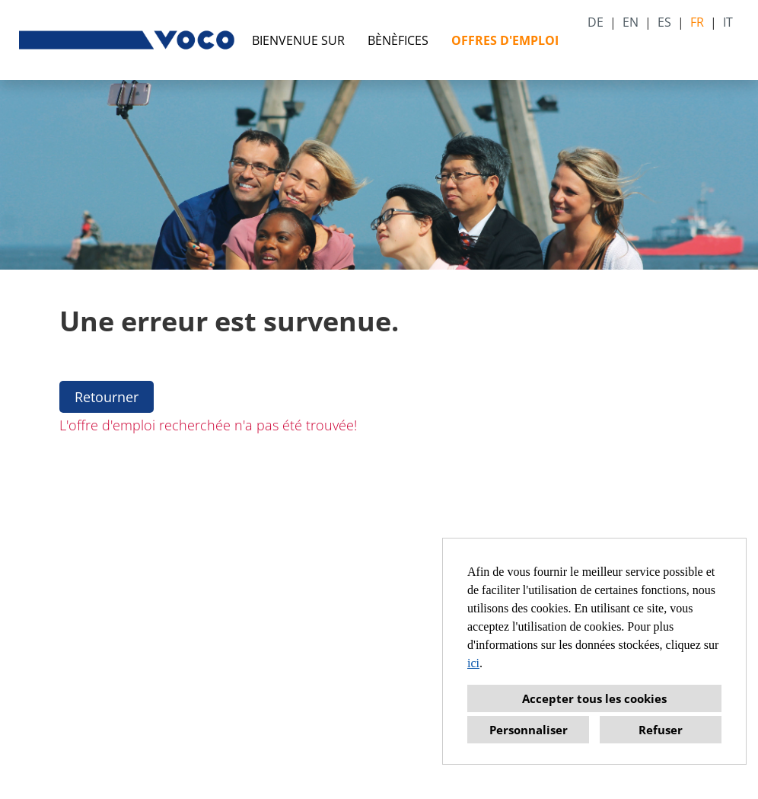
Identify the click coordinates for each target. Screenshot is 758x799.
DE (596, 22)
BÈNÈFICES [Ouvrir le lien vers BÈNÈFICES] (398, 40)
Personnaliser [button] (528, 729)
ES (664, 22)
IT (728, 22)
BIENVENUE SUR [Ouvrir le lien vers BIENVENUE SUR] (298, 40)
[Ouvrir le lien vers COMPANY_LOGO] (128, 40)
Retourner (107, 397)
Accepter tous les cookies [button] (594, 698)
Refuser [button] (661, 729)
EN (631, 22)
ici (473, 663)
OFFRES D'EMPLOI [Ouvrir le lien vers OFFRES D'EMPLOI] (505, 40)
